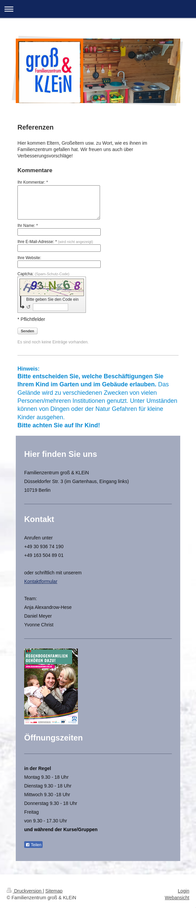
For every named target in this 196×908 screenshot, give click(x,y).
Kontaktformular (40, 581)
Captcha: (43, 274)
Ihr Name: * (27, 225)
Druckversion (25, 891)
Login (183, 891)
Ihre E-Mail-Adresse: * (55, 241)
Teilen (33, 845)
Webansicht (177, 897)
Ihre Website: (29, 257)
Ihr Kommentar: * (32, 182)
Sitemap (53, 891)
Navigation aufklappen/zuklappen (98, 9)
